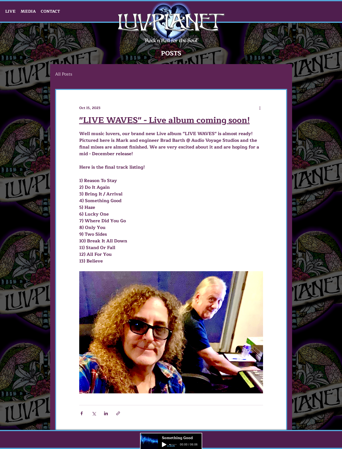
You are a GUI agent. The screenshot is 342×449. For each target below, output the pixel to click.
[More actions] (260, 108)
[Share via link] (118, 413)
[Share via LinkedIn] (106, 413)
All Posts (63, 74)
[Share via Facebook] (81, 413)
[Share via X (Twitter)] (93, 413)
